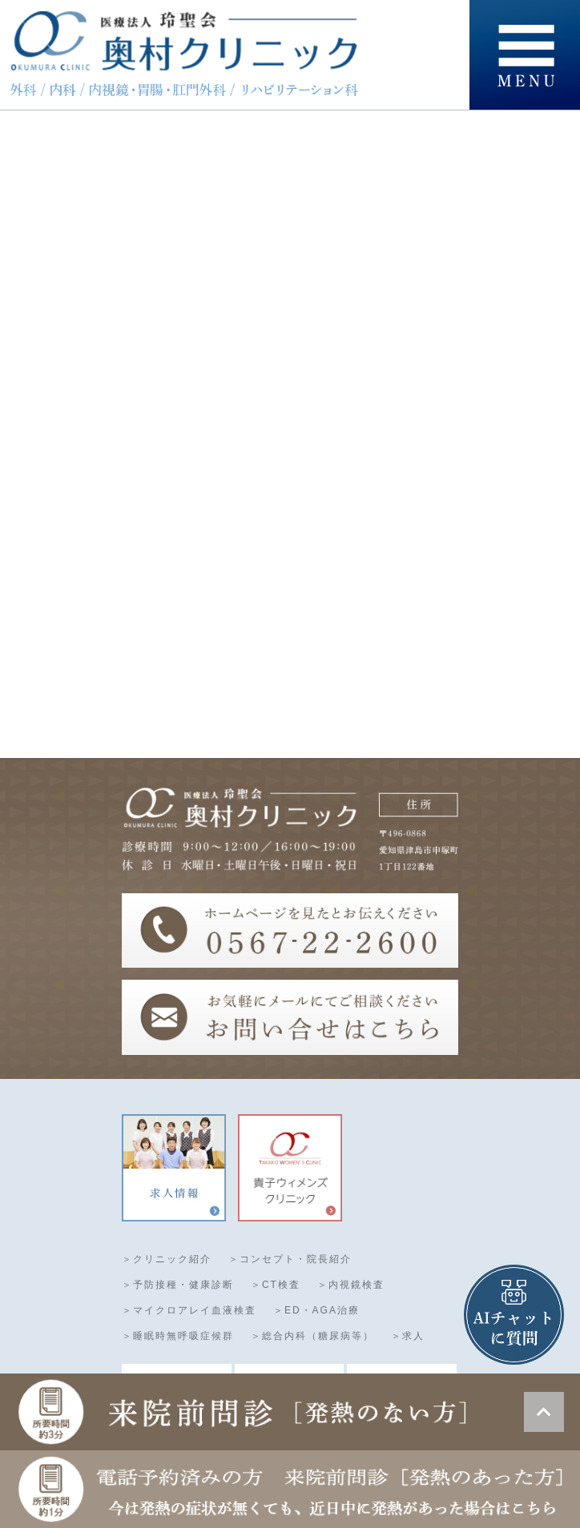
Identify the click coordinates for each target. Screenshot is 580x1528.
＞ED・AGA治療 (316, 1311)
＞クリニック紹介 (166, 1259)
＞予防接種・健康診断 (178, 1285)
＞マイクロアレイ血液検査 (189, 1311)
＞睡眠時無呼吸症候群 (178, 1336)
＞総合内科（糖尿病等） (312, 1336)
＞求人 (408, 1336)
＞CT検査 (275, 1285)
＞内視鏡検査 (351, 1285)
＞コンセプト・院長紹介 (290, 1259)
